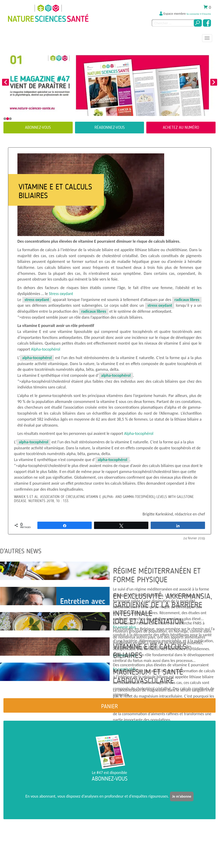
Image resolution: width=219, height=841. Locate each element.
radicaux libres (187, 299)
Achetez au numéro (181, 127)
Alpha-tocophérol (45, 349)
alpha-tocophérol (37, 357)
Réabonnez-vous (109, 127)
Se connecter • (194, 13)
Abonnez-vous (38, 127)
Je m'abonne (181, 796)
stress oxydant (37, 299)
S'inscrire (206, 13)
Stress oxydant (61, 293)
